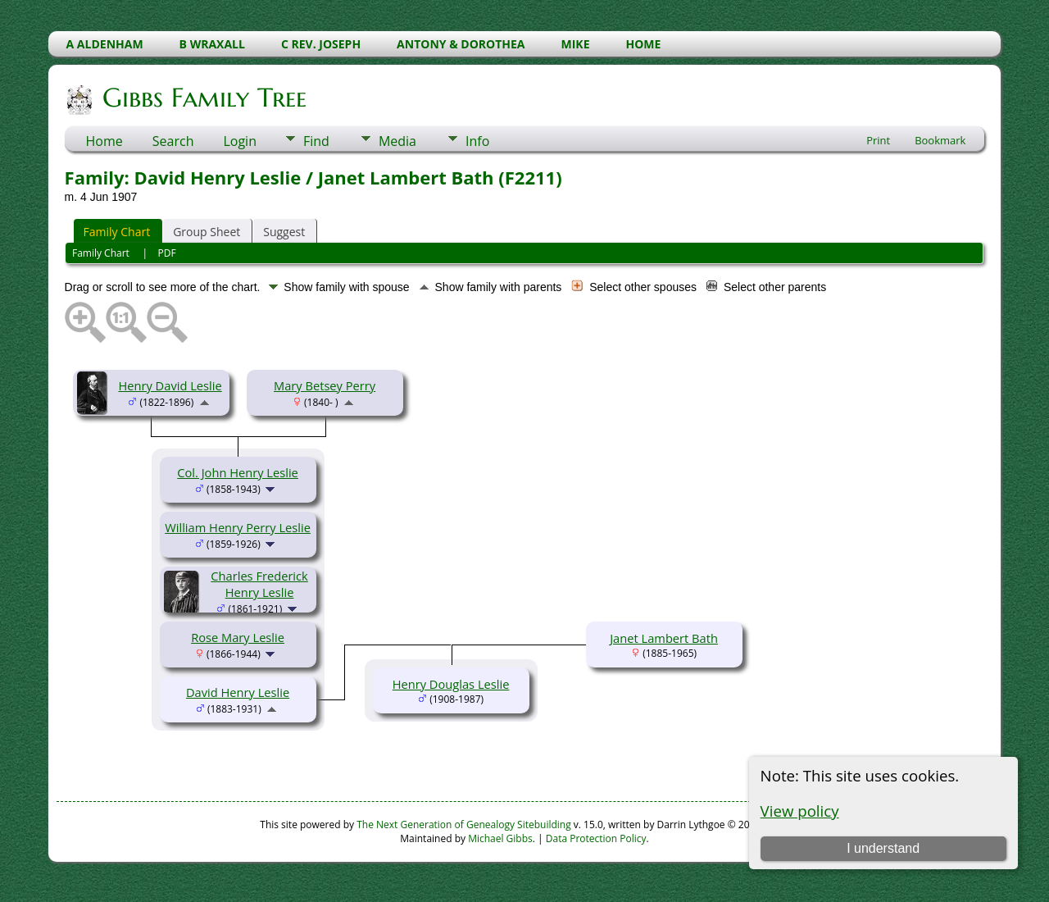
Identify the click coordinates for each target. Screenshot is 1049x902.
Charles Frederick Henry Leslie (259, 583)
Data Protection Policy (596, 838)
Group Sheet (206, 231)
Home (104, 141)
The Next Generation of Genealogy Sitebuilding (463, 824)
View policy (800, 810)
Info (477, 141)
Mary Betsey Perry (324, 385)
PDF (167, 253)
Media (397, 141)
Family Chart (117, 231)
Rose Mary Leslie (237, 637)
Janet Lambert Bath (664, 638)
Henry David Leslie (169, 385)
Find (316, 141)
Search (173, 141)
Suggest (284, 231)
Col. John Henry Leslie (237, 472)
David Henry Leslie (237, 692)
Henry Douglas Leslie (451, 684)
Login (240, 141)
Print (878, 140)
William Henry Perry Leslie (238, 527)
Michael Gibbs (500, 838)
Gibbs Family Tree (203, 97)
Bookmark (940, 140)
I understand (883, 848)
